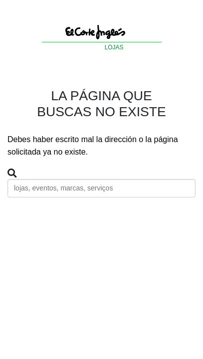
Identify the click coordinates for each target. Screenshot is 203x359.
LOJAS (114, 47)
